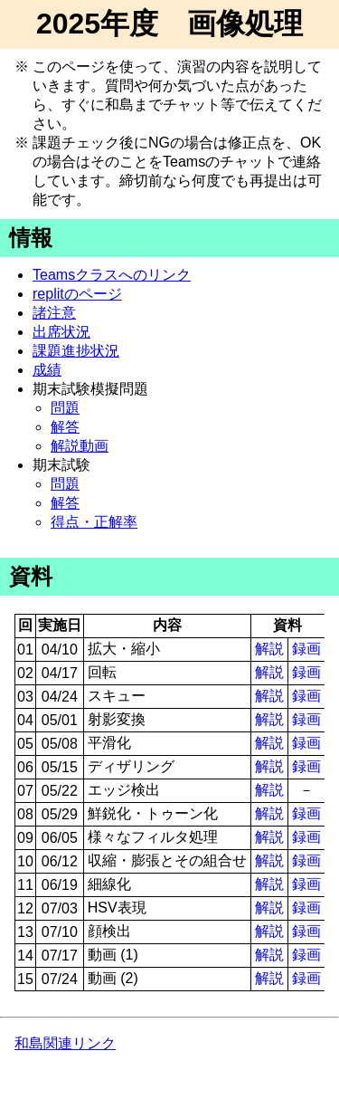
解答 (65, 427)
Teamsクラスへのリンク (112, 274)
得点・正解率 (94, 522)
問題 (65, 408)
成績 (47, 369)
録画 (306, 648)
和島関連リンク (65, 1043)
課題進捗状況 (76, 350)
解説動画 (79, 446)
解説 (269, 648)
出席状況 (61, 331)
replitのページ (77, 293)
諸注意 (54, 312)
